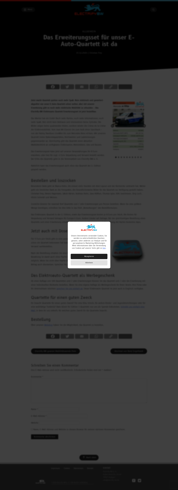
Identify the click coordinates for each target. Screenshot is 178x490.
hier (104, 248)
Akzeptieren (89, 256)
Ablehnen (89, 263)
